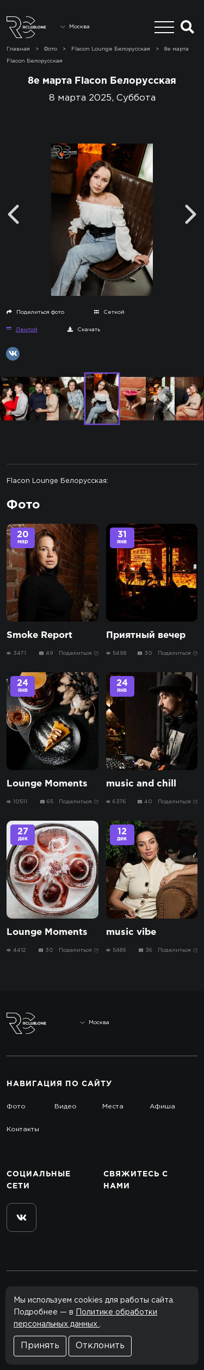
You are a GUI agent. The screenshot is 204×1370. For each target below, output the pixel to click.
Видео (65, 1106)
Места (112, 1106)
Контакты (23, 1129)
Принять (40, 1346)
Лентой (22, 329)
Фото (16, 1106)
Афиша (162, 1106)
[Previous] (13, 214)
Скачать (83, 329)
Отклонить (100, 1346)
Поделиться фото (35, 312)
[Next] (190, 214)
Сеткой (109, 312)
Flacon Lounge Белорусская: (57, 481)
